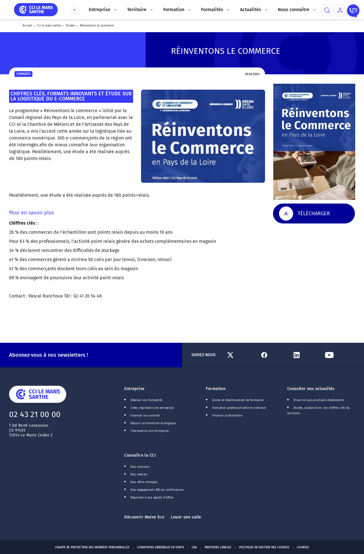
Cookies (303, 547)
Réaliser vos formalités (146, 400)
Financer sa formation (227, 415)
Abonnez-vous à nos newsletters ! (48, 355)
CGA (194, 547)
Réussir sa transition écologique (153, 423)
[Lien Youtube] (338, 355)
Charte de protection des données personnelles (92, 547)
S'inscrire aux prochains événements (318, 400)
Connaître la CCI (140, 455)
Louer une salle (186, 517)
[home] (36, 9)
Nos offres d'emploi (144, 482)
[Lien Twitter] (241, 355)
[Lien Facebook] (273, 355)
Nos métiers (139, 474)
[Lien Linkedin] (306, 355)
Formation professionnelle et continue (239, 408)
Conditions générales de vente (160, 547)
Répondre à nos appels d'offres (152, 497)
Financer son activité (145, 415)
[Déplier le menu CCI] (74, 9)
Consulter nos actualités (311, 388)
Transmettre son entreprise (150, 431)
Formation (216, 388)
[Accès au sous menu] (115, 9)
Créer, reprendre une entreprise (152, 408)
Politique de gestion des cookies (264, 547)
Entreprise (134, 388)
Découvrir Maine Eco (144, 517)
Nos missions (140, 467)
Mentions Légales (218, 547)
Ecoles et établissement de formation (238, 400)
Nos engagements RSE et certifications (157, 490)
